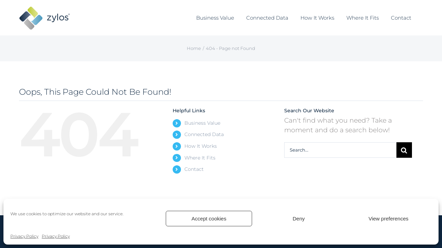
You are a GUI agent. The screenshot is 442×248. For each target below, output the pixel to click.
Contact (194, 169)
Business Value (202, 123)
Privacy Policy (24, 236)
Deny (298, 218)
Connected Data (204, 134)
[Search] (404, 150)
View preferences (388, 218)
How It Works (200, 146)
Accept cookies (209, 218)
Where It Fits (199, 158)
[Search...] (340, 150)
